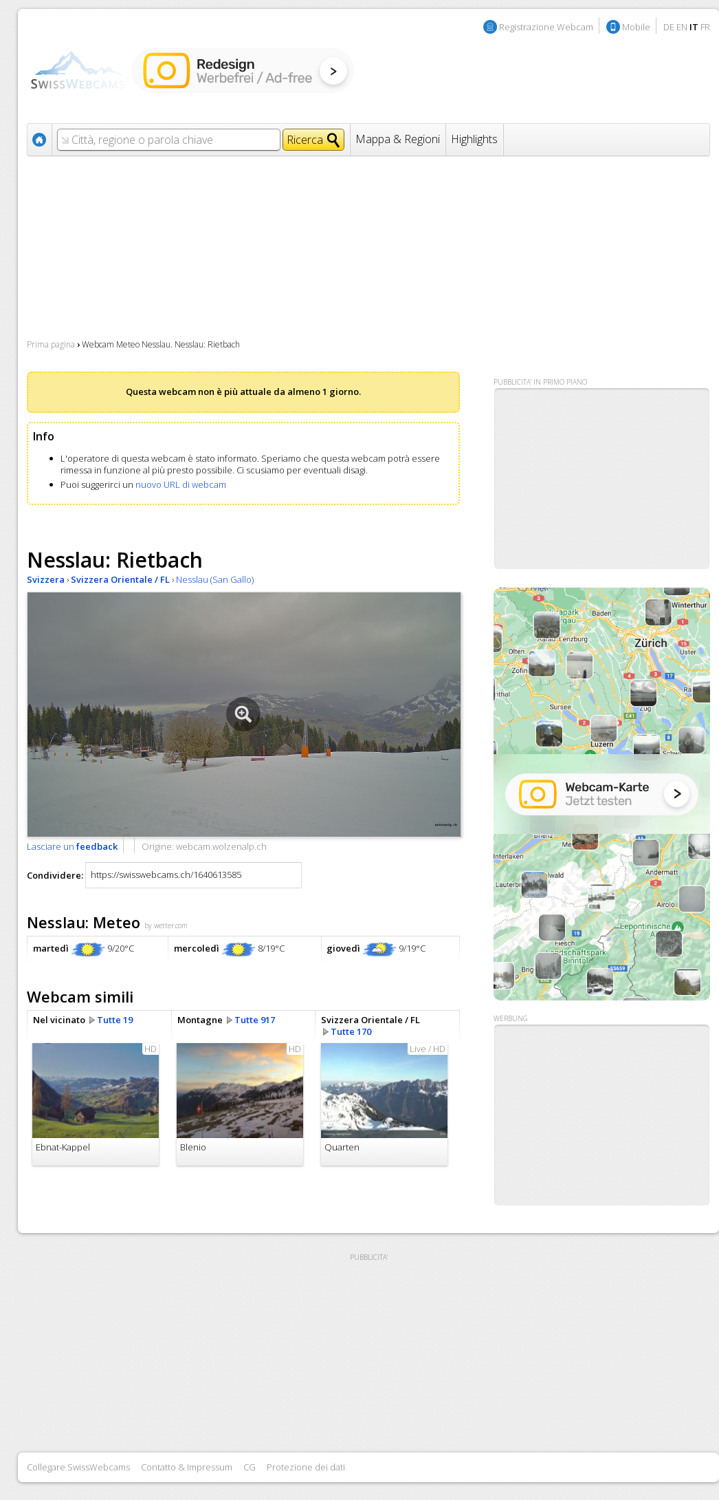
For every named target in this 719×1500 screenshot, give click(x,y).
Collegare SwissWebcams (78, 1467)
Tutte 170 (351, 1031)
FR (705, 27)
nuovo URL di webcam (180, 484)
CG (249, 1467)
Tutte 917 (254, 1020)
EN (681, 27)
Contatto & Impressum (186, 1467)
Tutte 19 (115, 1020)
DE (668, 27)
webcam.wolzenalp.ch (221, 846)
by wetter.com (166, 925)
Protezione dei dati (306, 1467)
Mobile (636, 27)
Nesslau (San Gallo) (215, 579)
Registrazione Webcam (546, 27)
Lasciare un (72, 846)
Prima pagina (51, 344)
